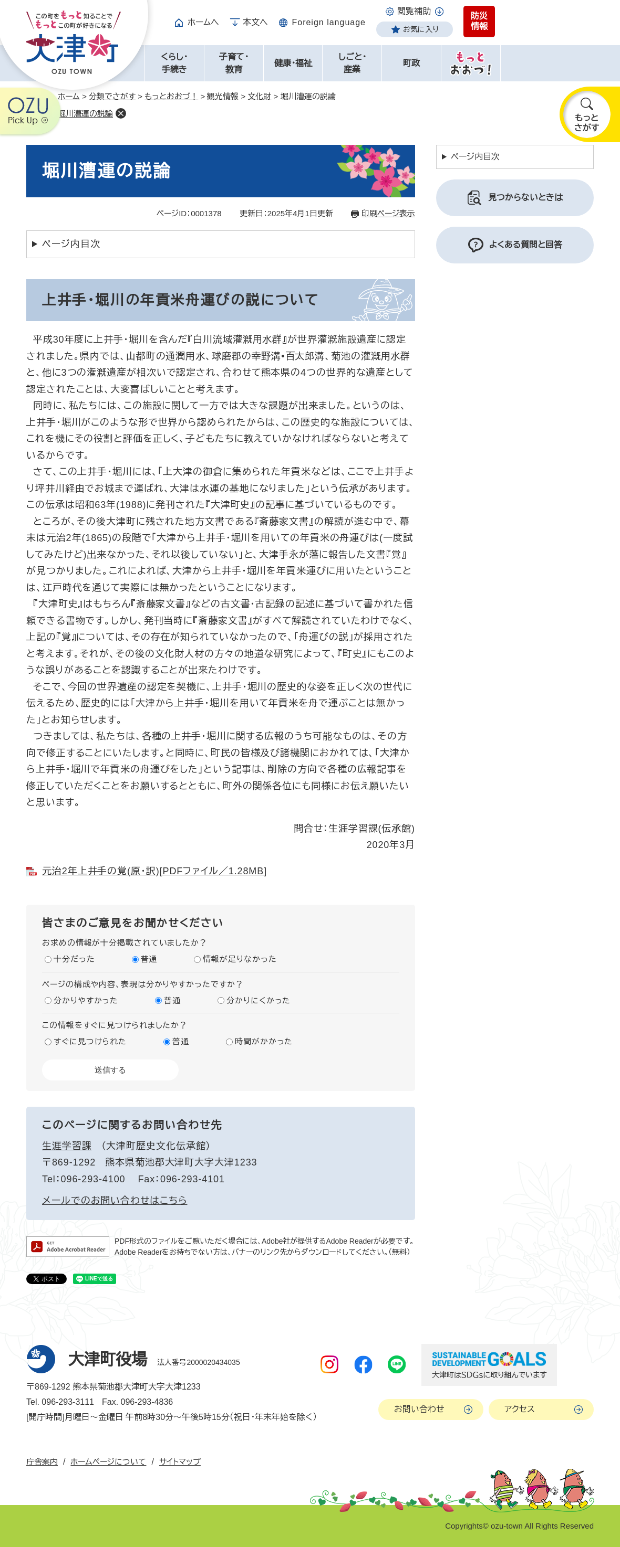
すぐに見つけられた (90, 1041)
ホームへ (203, 22)
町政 (411, 63)
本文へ (255, 22)
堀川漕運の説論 (85, 113)
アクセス (519, 1409)
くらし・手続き (174, 63)
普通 (149, 959)
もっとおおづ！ (171, 96)
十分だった (74, 959)
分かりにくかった (258, 1000)
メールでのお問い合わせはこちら (115, 1200)
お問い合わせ (419, 1409)
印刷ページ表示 (388, 213)
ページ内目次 (71, 244)
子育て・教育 (234, 63)
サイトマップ (180, 1461)
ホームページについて (108, 1461)
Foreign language (329, 22)
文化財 (259, 96)
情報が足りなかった (239, 959)
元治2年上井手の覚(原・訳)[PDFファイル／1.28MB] (154, 871)
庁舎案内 (42, 1461)
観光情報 (223, 96)
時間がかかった (264, 1041)
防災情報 (479, 21)
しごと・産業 (352, 63)
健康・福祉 (293, 63)
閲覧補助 (414, 11)
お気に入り (421, 29)
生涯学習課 (67, 1146)
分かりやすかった (86, 1000)
